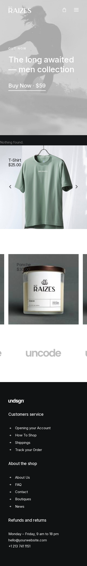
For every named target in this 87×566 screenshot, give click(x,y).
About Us (22, 477)
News (19, 506)
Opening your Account (33, 428)
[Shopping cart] (62, 10)
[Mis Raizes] (19, 9)
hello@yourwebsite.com (27, 540)
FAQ (18, 484)
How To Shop (26, 435)
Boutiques (23, 499)
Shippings (22, 442)
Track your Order (28, 450)
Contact (21, 492)
